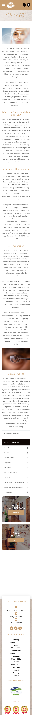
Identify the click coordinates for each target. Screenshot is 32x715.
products (7, 477)
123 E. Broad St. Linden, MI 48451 (16, 610)
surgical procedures (10, 472)
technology (8, 492)
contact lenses (9, 458)
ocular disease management (13, 487)
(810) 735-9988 (16, 617)
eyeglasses (7, 463)
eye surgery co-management (14, 482)
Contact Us (16, 540)
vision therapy (9, 448)
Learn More (16, 512)
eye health (7, 468)
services (6, 453)
